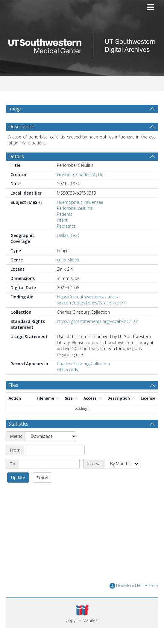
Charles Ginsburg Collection (83, 363)
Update (18, 477)
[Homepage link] (82, 44)
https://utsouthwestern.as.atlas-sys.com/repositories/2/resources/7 (91, 300)
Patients (64, 214)
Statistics (18, 424)
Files (13, 385)
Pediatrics (66, 226)
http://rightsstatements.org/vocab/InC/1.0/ (97, 321)
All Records (67, 369)
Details (16, 156)
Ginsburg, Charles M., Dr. (80, 174)
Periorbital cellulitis (75, 208)
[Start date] (54, 450)
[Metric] (51, 436)
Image (15, 108)
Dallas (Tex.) (68, 235)
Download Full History (134, 586)
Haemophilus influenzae (80, 202)
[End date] (49, 464)
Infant (62, 220)
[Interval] (122, 464)
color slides (68, 260)
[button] (82, 613)
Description (21, 126)
